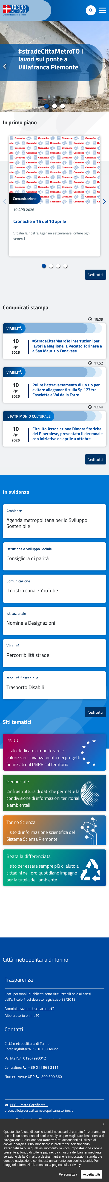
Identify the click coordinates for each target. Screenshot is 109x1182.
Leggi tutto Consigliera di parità (54, 556)
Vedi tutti (97, 274)
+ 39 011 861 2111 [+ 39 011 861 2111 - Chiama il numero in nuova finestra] (40, 1067)
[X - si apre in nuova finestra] (37, 1147)
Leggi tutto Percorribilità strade (54, 653)
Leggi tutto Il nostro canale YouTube (54, 589)
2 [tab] (55, 106)
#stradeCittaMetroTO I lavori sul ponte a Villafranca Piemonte (50, 59)
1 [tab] (47, 106)
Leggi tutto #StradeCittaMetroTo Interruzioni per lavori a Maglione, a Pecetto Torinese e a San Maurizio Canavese (54, 341)
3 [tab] (63, 106)
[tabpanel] (54, 66)
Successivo (104, 66)
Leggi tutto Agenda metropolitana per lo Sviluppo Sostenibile (54, 521)
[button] (102, 10)
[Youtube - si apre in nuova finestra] (45, 1147)
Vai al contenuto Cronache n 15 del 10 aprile (54, 196)
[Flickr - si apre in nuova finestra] (52, 1147)
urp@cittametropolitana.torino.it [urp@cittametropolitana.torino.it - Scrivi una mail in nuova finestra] (33, 1119)
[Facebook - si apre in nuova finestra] (8, 1147)
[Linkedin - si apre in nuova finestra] (22, 1147)
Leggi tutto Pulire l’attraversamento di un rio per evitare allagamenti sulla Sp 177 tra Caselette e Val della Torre (54, 385)
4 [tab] (65, 265)
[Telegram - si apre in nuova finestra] (30, 1147)
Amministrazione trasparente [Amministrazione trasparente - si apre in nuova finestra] (28, 1008)
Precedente (5, 66)
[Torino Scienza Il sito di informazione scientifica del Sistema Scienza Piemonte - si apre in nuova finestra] (54, 830)
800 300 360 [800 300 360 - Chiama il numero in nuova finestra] (48, 1076)
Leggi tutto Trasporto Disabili (54, 685)
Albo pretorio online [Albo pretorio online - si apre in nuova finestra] (20, 1015)
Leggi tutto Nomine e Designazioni (54, 621)
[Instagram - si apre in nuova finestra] (15, 1147)
